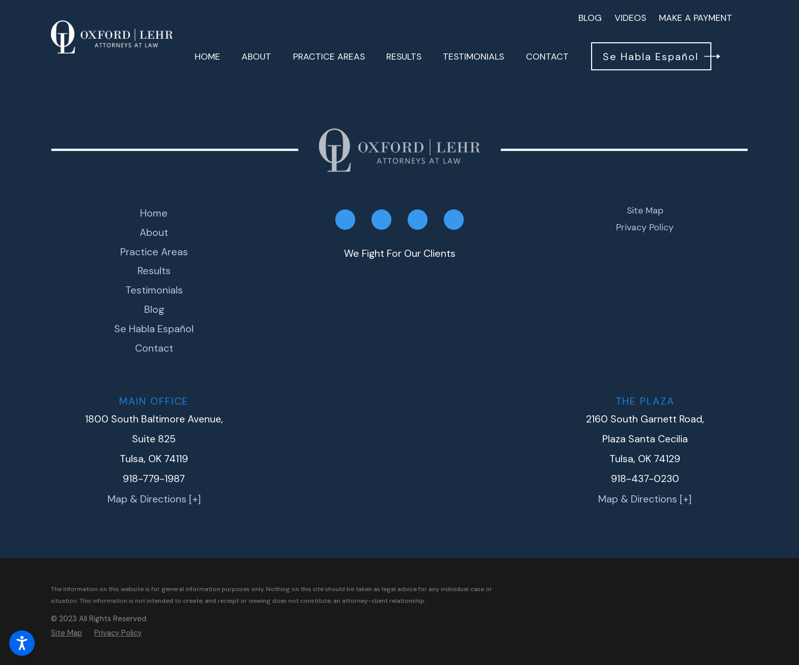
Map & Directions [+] (154, 499)
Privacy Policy (645, 227)
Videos (630, 17)
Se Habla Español (154, 328)
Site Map (645, 210)
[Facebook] (345, 219)
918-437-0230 (645, 478)
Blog (590, 17)
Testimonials (154, 290)
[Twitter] (418, 219)
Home (154, 213)
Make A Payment (695, 17)
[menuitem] (207, 56)
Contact (154, 348)
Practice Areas (154, 251)
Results (154, 270)
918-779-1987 (154, 478)
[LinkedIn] (381, 219)
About (154, 232)
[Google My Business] (454, 219)
